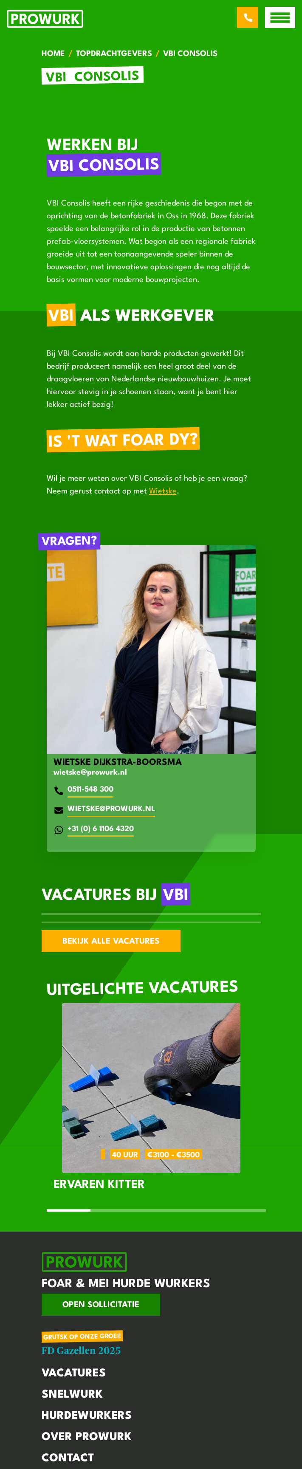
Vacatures (74, 1373)
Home (53, 54)
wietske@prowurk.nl (90, 772)
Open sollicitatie (100, 1305)
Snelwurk (72, 1394)
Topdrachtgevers (114, 54)
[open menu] (280, 17)
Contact (68, 1458)
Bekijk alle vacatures (111, 941)
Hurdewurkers (87, 1415)
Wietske (163, 491)
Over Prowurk (87, 1437)
